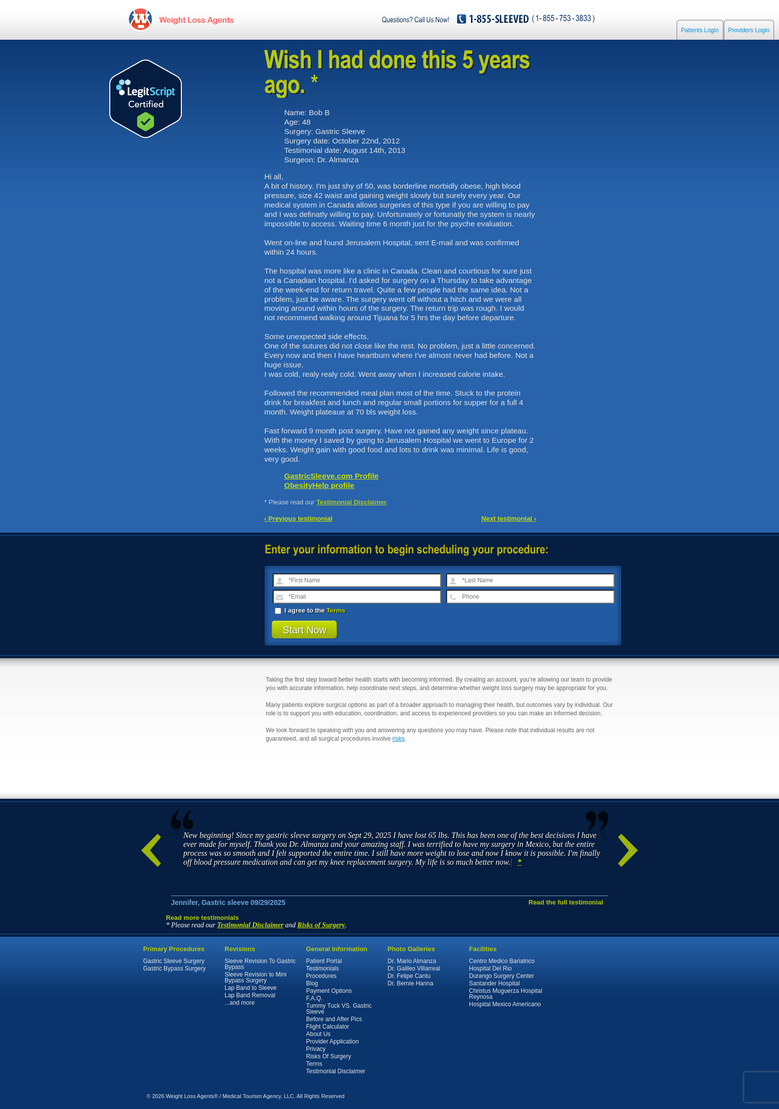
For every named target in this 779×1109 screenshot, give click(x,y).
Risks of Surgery (321, 925)
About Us (318, 1034)
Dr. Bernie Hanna (410, 983)
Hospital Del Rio (490, 968)
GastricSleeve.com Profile (331, 476)
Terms (335, 610)
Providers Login (749, 30)
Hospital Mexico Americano (505, 1004)
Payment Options (329, 990)
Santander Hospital (494, 983)
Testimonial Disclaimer (351, 502)
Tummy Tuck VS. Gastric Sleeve (339, 1008)
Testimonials (322, 968)
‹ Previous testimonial (298, 518)
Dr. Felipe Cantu (409, 975)
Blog (312, 983)
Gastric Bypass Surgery (174, 968)
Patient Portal (324, 961)
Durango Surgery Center (501, 975)
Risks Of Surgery (328, 1056)
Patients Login (700, 30)
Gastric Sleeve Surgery (173, 961)
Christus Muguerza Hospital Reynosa (505, 993)
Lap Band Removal (250, 995)
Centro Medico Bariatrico (502, 961)
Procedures (321, 975)
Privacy (315, 1048)
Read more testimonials (202, 917)
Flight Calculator (327, 1026)
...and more (240, 1002)
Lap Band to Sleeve (251, 987)
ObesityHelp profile (319, 485)
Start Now (304, 629)
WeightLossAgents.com (193, 19)
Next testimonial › (508, 518)
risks (398, 738)
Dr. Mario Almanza (412, 961)
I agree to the (310, 610)
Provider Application (332, 1041)
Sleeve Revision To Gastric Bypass (260, 964)
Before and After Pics (334, 1019)
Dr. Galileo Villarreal (414, 968)
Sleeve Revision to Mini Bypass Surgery (256, 977)
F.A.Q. (314, 998)
